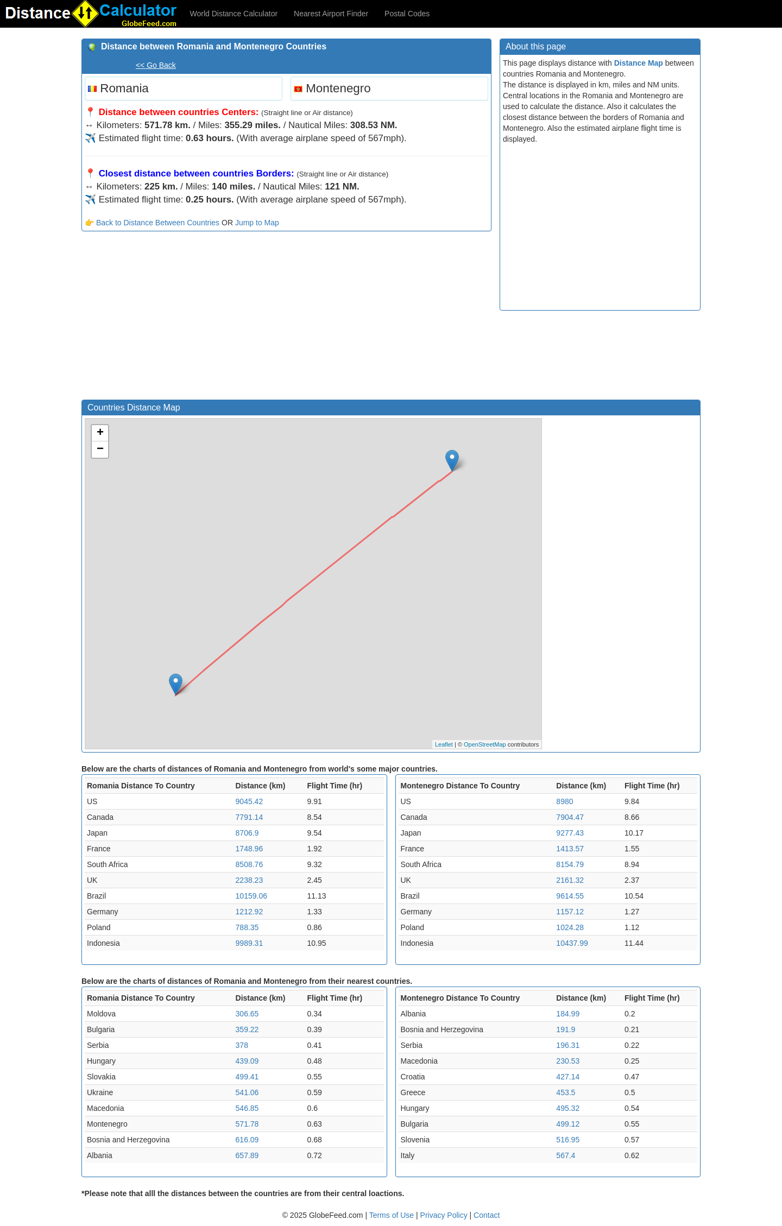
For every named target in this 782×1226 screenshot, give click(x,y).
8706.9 (247, 833)
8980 (564, 801)
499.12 (567, 1124)
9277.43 (570, 833)
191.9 (565, 1029)
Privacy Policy (445, 1215)
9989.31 (249, 943)
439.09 (247, 1061)
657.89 (247, 1155)
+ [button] (100, 433)
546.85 (247, 1108)
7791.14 (249, 817)
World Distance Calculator (234, 13)
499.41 (247, 1076)
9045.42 (249, 801)
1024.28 (570, 927)
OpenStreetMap (485, 744)
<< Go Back (156, 65)
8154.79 (570, 864)
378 (242, 1045)
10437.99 (572, 943)
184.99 (567, 1013)
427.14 (567, 1076)
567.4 (565, 1155)
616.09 (247, 1139)
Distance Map (638, 63)
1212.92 (249, 911)
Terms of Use (392, 1215)
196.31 (567, 1045)
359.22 (247, 1029)
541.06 (247, 1092)
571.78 (247, 1124)
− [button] (100, 449)
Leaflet (444, 744)
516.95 (567, 1139)
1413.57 (570, 848)
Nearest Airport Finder (331, 13)
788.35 (247, 927)
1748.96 (249, 848)
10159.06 (251, 896)
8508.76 (249, 864)
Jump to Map (257, 222)
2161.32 (570, 880)
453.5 (565, 1092)
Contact (487, 1215)
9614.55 (570, 896)
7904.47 (570, 817)
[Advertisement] (286, 318)
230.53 (567, 1061)
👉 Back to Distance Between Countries (152, 222)
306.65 (247, 1013)
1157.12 (570, 911)
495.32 (567, 1108)
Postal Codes (407, 13)
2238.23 (249, 880)
